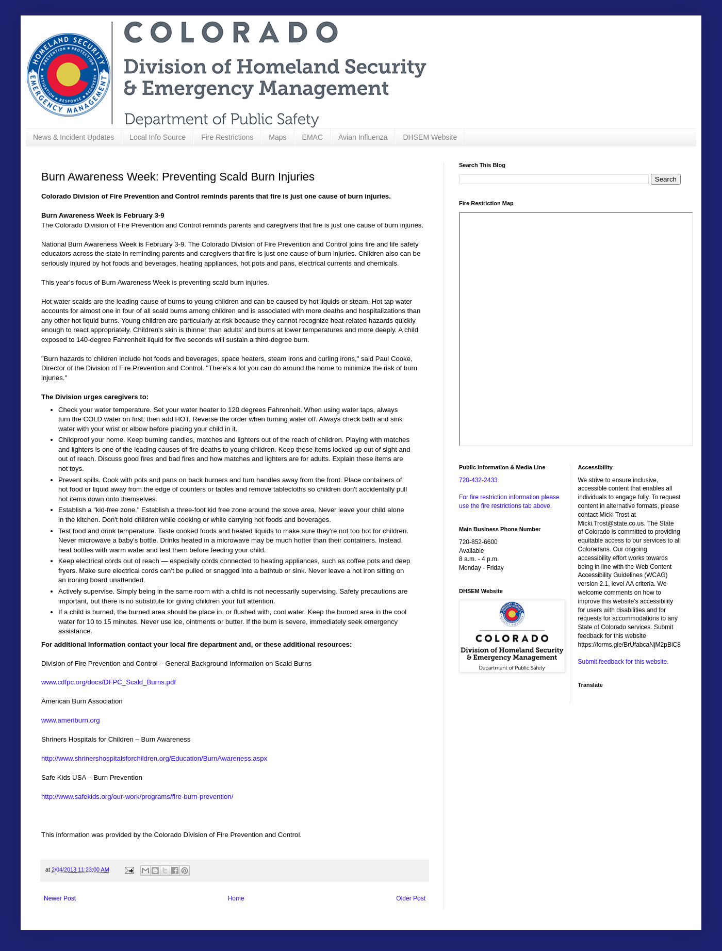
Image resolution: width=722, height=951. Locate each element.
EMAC (312, 137)
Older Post (410, 898)
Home (236, 898)
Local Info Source (157, 137)
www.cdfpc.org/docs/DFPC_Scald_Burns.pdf (108, 682)
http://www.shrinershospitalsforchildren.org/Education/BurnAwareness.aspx (154, 758)
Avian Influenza (362, 137)
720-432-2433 (478, 480)
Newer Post (60, 898)
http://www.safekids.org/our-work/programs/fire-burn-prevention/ (137, 796)
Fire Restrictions (227, 137)
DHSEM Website (430, 137)
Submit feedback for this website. (623, 661)
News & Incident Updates (73, 137)
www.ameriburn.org (70, 720)
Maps (277, 137)
